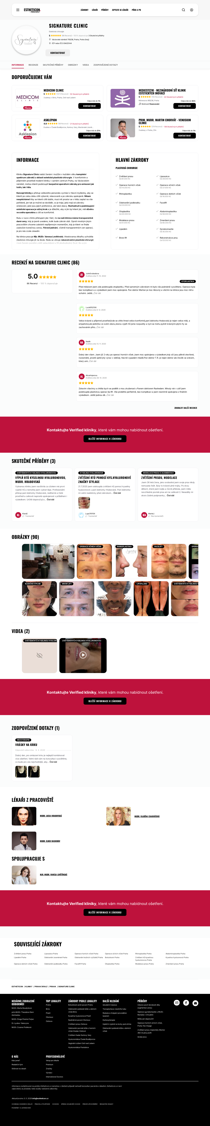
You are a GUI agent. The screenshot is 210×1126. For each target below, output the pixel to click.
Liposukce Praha (51, 954)
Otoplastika (124, 211)
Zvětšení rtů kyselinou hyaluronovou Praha (144, 958)
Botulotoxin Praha (112, 957)
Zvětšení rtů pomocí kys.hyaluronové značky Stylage (104, 479)
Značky (49, 1069)
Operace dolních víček (170, 194)
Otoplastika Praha (112, 964)
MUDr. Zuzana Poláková (21, 1027)
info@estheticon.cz (40, 1098)
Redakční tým (17, 1064)
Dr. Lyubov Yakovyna (20, 1023)
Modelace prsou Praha (144, 964)
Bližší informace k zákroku (105, 438)
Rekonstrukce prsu (169, 237)
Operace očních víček (170, 185)
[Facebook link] (186, 1003)
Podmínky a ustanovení (21, 1108)
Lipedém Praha (20, 957)
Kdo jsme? (16, 1060)
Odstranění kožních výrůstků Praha (89, 957)
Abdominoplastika (168, 211)
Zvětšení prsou (126, 176)
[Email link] (195, 1003)
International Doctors (54, 1077)
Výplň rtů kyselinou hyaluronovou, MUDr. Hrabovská (40, 479)
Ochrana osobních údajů (22, 1104)
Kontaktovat (89, 105)
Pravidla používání (42, 1104)
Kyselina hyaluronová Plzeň (79, 1016)
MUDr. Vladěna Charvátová (147, 816)
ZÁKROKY (84, 9)
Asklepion (50, 120)
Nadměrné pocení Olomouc (79, 1020)
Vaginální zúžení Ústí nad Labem (81, 1043)
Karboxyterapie (109, 1020)
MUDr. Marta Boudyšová (22, 1008)
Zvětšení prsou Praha (22, 954)
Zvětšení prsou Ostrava (77, 1024)
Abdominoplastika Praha (175, 954)
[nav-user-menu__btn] (191, 10)
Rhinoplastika (125, 194)
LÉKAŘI (95, 9)
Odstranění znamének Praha (55, 957)
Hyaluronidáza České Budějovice (81, 1039)
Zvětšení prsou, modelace (159, 477)
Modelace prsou (126, 220)
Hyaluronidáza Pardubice (78, 1047)
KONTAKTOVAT (57, 53)
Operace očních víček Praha (116, 954)
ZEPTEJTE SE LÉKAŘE (120, 9)
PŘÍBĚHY (104, 9)
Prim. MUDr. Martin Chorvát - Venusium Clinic (165, 121)
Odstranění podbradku (129, 202)
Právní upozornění (90, 1104)
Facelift (163, 202)
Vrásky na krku (26, 744)
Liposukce (164, 176)
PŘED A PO (136, 9)
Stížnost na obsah (19, 1069)
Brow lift (123, 237)
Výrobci (49, 1073)
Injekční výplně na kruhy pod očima (117, 1024)
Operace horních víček (130, 185)
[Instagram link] (177, 1003)
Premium (49, 1064)
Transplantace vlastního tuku (114, 1009)
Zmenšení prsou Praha (175, 964)
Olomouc (49, 1017)
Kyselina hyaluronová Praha (177, 957)
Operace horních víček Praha (86, 954)
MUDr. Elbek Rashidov (50, 841)
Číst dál (50, 499)
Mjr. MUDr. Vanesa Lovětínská (53, 874)
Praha (48, 1005)
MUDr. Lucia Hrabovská (51, 815)
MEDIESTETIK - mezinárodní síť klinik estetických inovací (162, 91)
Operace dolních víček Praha (25, 964)
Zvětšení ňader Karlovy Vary (79, 1035)
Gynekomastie (166, 229)
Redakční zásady (106, 1104)
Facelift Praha (80, 964)
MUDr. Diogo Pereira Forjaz (23, 1019)
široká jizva (142, 1037)
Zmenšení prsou (167, 220)
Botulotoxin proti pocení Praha (80, 1005)
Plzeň (48, 1013)
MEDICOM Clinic (54, 90)
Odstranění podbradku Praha (56, 964)
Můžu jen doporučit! (146, 1019)
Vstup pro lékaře (52, 1060)
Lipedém (123, 229)
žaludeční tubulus (110, 1005)
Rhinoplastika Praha (143, 954)
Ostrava (49, 1021)
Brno (48, 1009)
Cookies (55, 1104)
